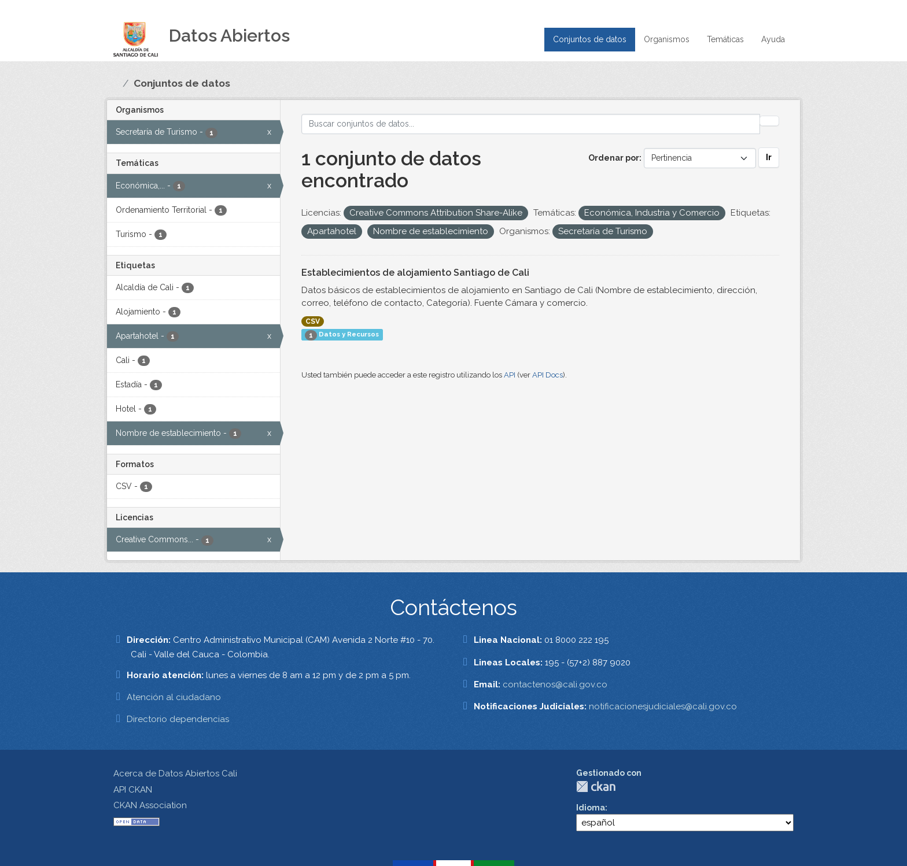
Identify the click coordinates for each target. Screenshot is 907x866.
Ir (769, 157)
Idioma (590, 807)
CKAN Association (150, 805)
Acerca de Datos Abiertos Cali (175, 773)
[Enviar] (769, 121)
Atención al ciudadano (174, 697)
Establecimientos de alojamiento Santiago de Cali (415, 272)
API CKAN (132, 789)
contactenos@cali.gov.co (555, 684)
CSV (312, 321)
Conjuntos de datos (589, 39)
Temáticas (725, 39)
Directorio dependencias (178, 719)
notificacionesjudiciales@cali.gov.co (663, 706)
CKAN (595, 786)
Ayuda (773, 39)
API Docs (547, 375)
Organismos (667, 39)
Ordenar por (613, 157)
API (509, 375)
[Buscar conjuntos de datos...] (531, 124)
